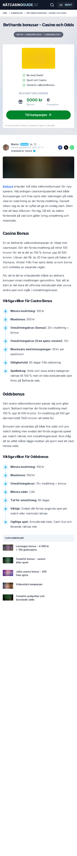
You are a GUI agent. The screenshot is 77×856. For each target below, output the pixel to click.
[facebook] (60, 147)
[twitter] (66, 147)
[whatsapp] (72, 147)
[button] (60, 5)
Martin (15, 144)
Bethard (8, 186)
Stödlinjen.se (24, 125)
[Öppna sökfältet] (52, 5)
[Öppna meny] (65, 5)
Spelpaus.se (34, 125)
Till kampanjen (38, 115)
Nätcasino (20, 5)
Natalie (28, 151)
